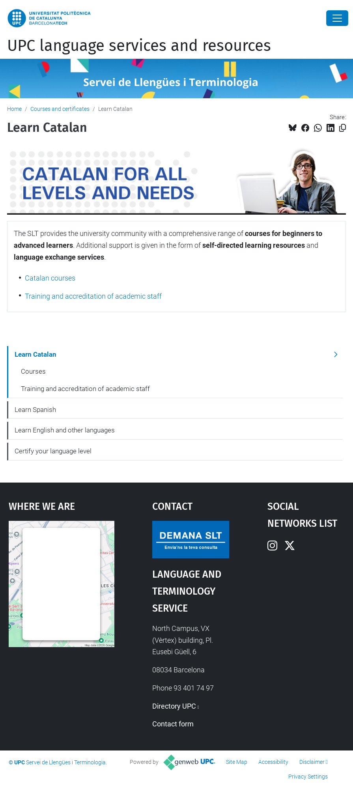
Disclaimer (312, 762)
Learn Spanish (35, 410)
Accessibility (273, 762)
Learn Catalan (35, 354)
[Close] (337, 18)
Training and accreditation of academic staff (93, 296)
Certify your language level (53, 451)
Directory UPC (174, 706)
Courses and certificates (60, 109)
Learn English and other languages (65, 430)
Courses (33, 371)
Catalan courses (50, 278)
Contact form (173, 724)
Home (14, 109)
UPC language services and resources (139, 45)
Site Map (236, 762)
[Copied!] (342, 128)
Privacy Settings (308, 776)
